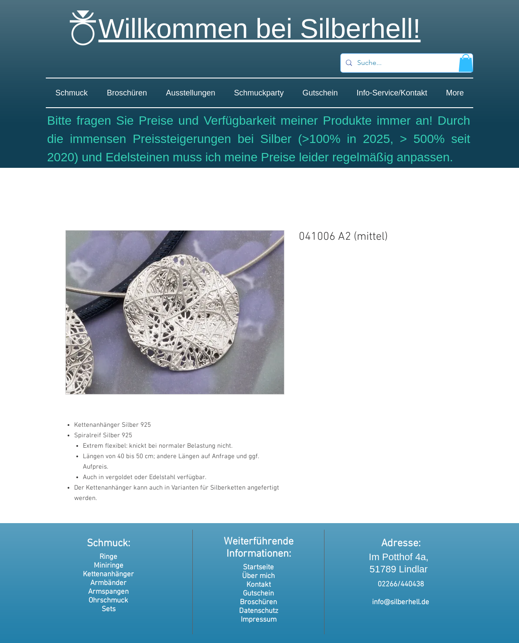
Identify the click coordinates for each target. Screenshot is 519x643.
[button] (465, 63)
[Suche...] (405, 63)
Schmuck (107, 544)
